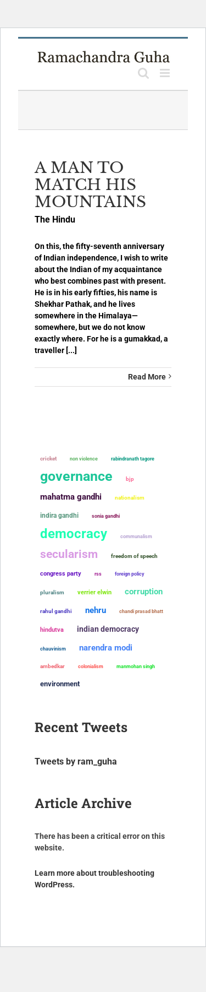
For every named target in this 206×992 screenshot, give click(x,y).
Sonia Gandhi (106, 516)
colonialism (90, 666)
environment (60, 684)
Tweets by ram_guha (76, 761)
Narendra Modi (105, 648)
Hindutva (52, 629)
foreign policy (129, 574)
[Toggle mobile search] (143, 73)
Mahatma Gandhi (71, 497)
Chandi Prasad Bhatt (141, 611)
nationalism (129, 498)
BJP (130, 479)
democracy (73, 533)
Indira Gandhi (59, 515)
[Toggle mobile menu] (165, 73)
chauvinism (53, 649)
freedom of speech (134, 556)
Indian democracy (108, 629)
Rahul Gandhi (56, 611)
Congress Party (60, 573)
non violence (84, 459)
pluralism (52, 592)
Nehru (95, 610)
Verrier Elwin (94, 592)
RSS (98, 574)
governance (76, 476)
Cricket (48, 459)
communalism (136, 536)
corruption (144, 592)
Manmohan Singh (135, 666)
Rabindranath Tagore (132, 459)
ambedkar (52, 666)
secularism (69, 554)
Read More (147, 376)
